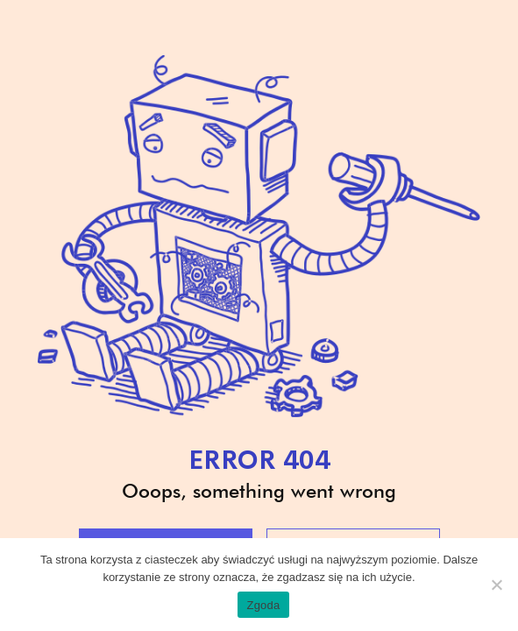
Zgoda (263, 605)
